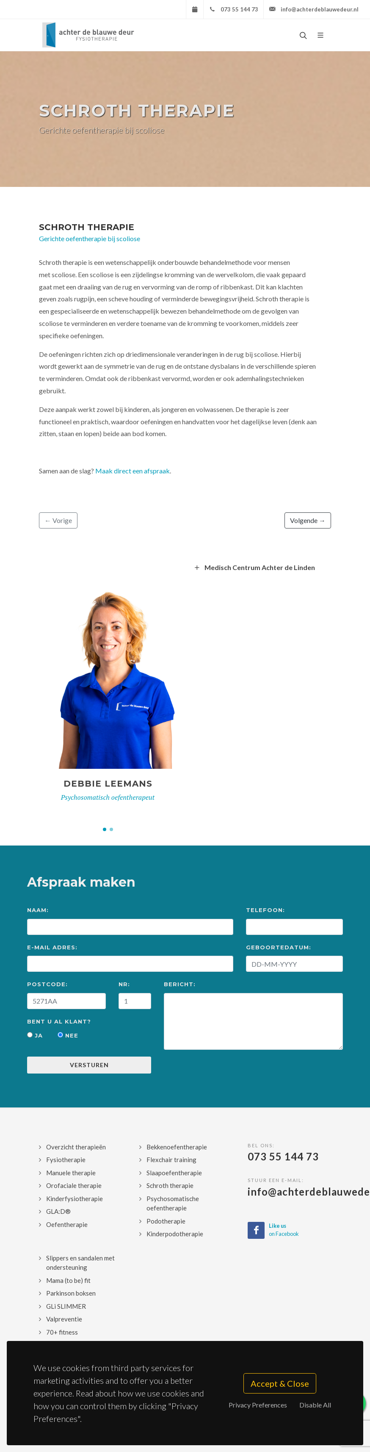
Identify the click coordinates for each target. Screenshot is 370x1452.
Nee (68, 1035)
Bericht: (180, 984)
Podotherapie (165, 1221)
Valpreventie (64, 1319)
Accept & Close (280, 1383)
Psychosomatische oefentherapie (172, 1203)
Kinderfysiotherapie (74, 1198)
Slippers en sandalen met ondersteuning (80, 1262)
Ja (35, 1035)
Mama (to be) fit (68, 1280)
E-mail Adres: (52, 947)
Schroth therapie (86, 227)
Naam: (38, 910)
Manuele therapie (71, 1173)
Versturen (89, 1064)
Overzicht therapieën (76, 1147)
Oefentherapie (67, 1224)
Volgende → (308, 520)
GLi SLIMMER (66, 1306)
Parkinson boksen (71, 1293)
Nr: (124, 984)
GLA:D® (58, 1211)
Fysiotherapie (66, 1159)
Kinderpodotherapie (174, 1234)
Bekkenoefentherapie (176, 1147)
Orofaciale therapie (74, 1185)
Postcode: (47, 984)
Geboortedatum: (278, 947)
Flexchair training (171, 1159)
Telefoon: (265, 910)
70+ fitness (62, 1332)
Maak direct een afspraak (132, 471)
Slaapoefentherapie (174, 1173)
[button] (104, 829)
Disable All (315, 1405)
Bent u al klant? (59, 1021)
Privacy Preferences (258, 1405)
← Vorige (58, 520)
